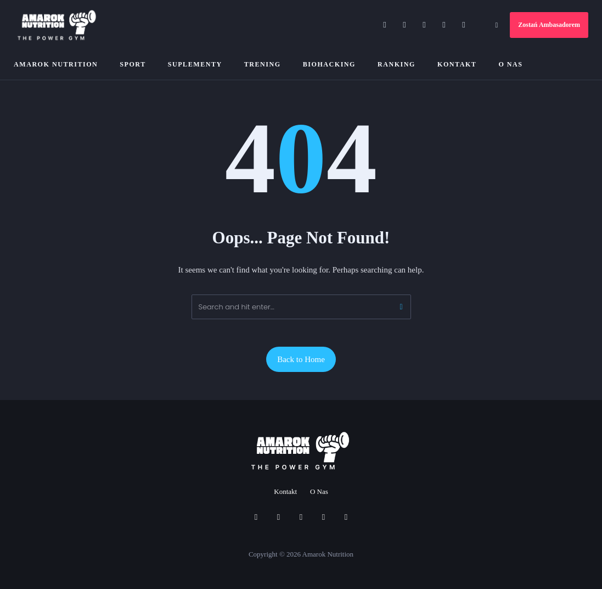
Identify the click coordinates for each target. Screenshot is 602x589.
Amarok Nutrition (56, 64)
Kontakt (456, 64)
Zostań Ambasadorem (549, 25)
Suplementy (195, 64)
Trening (262, 64)
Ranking (396, 64)
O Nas (510, 64)
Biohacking (329, 64)
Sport (132, 64)
